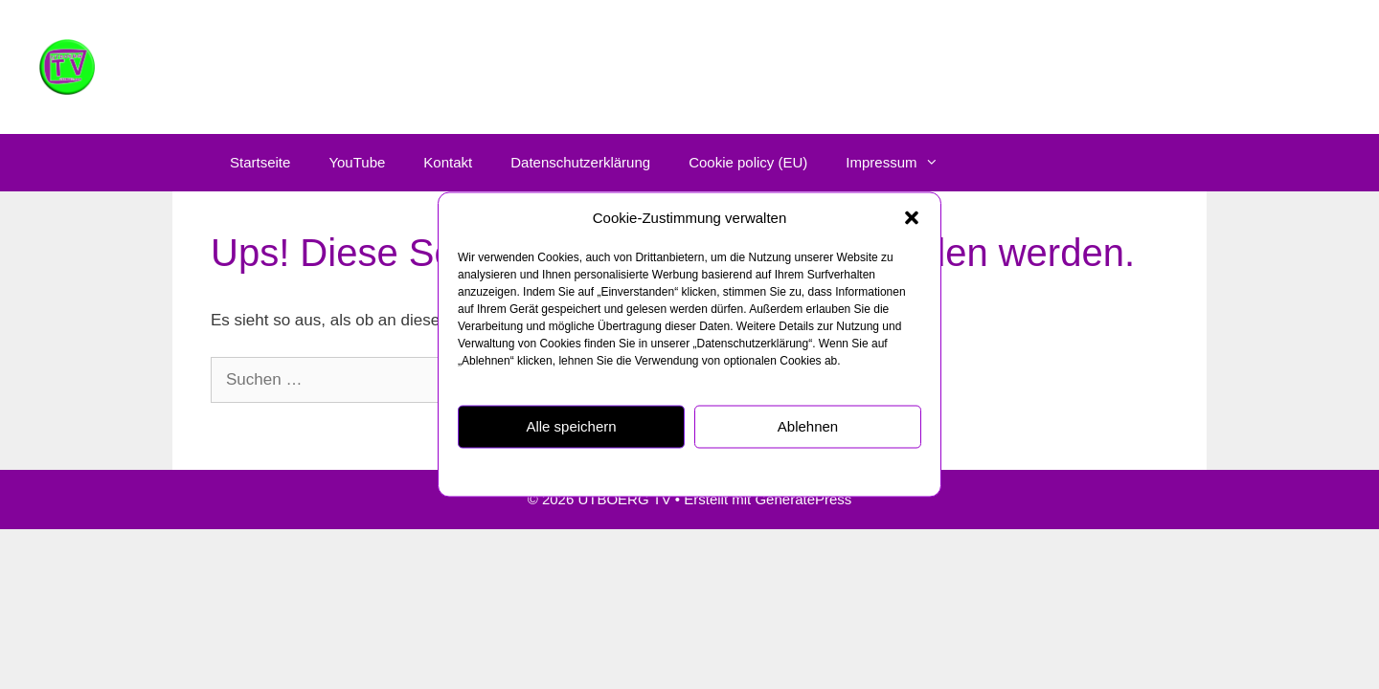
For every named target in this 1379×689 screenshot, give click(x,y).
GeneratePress (803, 499)
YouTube (356, 162)
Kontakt (447, 162)
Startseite (260, 162)
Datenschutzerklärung (696, 471)
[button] (911, 218)
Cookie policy (595, 471)
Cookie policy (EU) (748, 162)
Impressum (788, 471)
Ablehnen (808, 426)
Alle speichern (571, 426)
